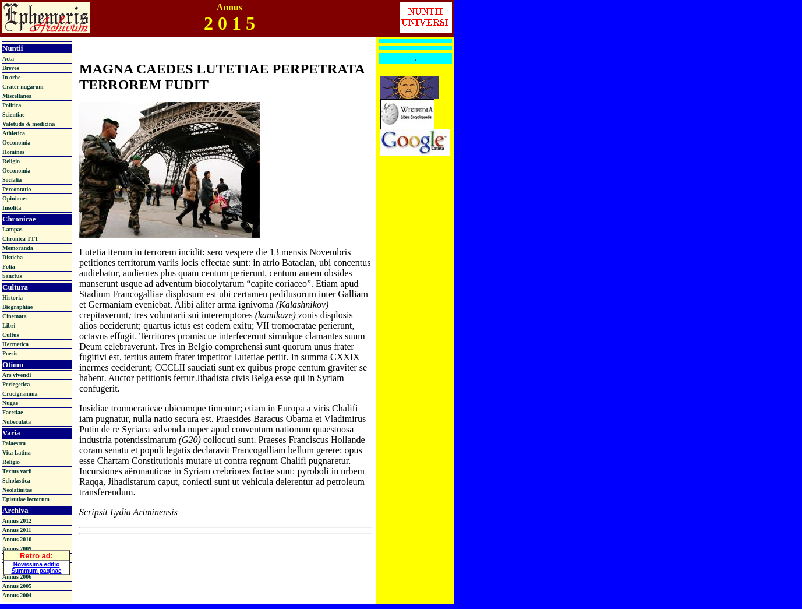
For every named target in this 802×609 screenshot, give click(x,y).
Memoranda (17, 248)
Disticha (12, 257)
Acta (8, 58)
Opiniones (14, 198)
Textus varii (16, 471)
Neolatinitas (17, 490)
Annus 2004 (16, 595)
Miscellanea (17, 96)
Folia (8, 266)
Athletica (13, 133)
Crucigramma (20, 393)
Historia (12, 297)
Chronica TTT (20, 238)
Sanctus (12, 276)
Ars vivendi (16, 375)
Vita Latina (16, 452)
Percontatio (16, 189)
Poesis (9, 353)
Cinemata (14, 316)
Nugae (10, 403)
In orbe (11, 77)
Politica (11, 105)
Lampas (12, 229)
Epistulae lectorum (26, 499)
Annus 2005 (16, 586)
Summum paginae (36, 569)
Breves (10, 68)
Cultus (10, 335)
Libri (8, 325)
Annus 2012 (16, 521)
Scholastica (16, 480)
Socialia (12, 180)
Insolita (11, 208)
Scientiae (13, 114)
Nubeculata (16, 421)
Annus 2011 (16, 530)
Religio (11, 161)
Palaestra (14, 443)
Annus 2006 (16, 576)
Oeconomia (16, 142)
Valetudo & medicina (28, 124)
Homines (13, 152)
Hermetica (15, 344)
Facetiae (12, 412)
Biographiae (17, 307)
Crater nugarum (23, 86)
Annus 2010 (16, 539)
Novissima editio (36, 562)
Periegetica (16, 384)
